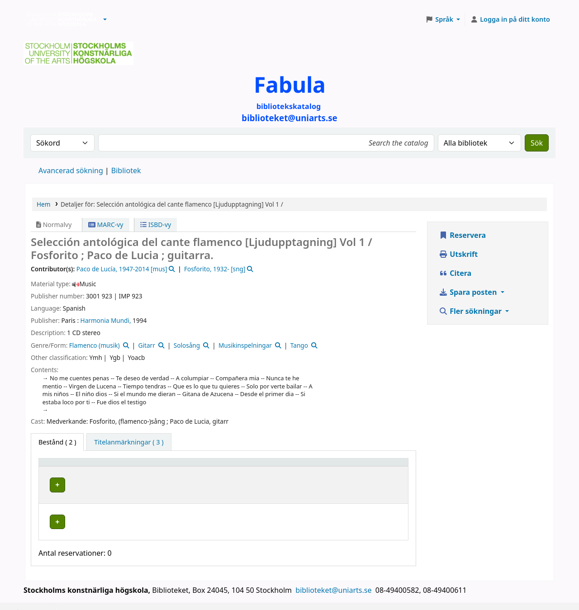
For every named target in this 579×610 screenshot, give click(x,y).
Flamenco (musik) (94, 345)
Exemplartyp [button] (63, 466)
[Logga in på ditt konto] (510, 19)
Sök (537, 143)
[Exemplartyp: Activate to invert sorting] (85, 467)
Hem (43, 204)
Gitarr (146, 345)
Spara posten (468, 292)
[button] (105, 19)
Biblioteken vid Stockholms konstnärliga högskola (59, 19)
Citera (455, 273)
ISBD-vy (155, 224)
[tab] (128, 442)
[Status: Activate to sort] (378, 467)
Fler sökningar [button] (471, 311)
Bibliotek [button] (149, 466)
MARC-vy (105, 224)
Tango (299, 345)
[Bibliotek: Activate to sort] (194, 467)
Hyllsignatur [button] (281, 466)
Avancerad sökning (70, 170)
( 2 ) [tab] (57, 442)
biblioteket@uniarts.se (334, 577)
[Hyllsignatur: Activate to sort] (302, 467)
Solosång (187, 345)
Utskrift (458, 254)
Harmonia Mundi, (106, 320)
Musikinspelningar (245, 345)
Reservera (462, 235)
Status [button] (362, 466)
